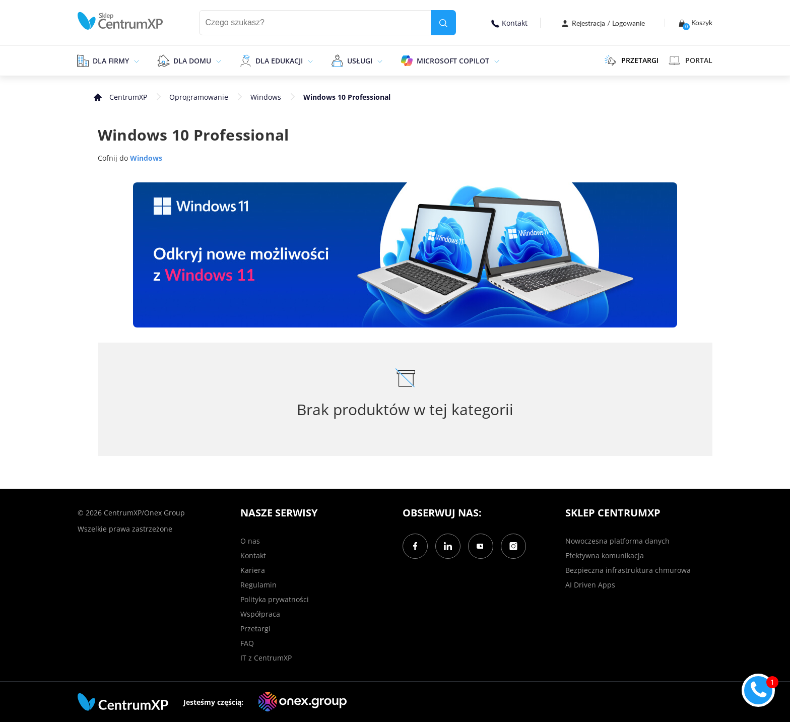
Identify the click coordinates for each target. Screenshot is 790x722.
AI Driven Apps (590, 584)
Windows (265, 97)
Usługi (359, 60)
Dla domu (192, 60)
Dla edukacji (279, 60)
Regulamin (258, 584)
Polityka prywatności (274, 599)
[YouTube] (480, 546)
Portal (690, 60)
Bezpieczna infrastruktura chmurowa (628, 570)
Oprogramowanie (198, 97)
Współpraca (260, 614)
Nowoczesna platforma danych (617, 541)
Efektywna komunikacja (604, 555)
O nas (250, 541)
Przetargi (255, 628)
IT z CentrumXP (266, 658)
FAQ (247, 643)
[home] (120, 21)
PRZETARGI (632, 60)
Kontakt (509, 23)
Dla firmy (111, 60)
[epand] (135, 60)
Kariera (252, 570)
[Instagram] (513, 546)
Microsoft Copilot (453, 60)
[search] (443, 22)
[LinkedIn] (447, 546)
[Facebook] (415, 546)
